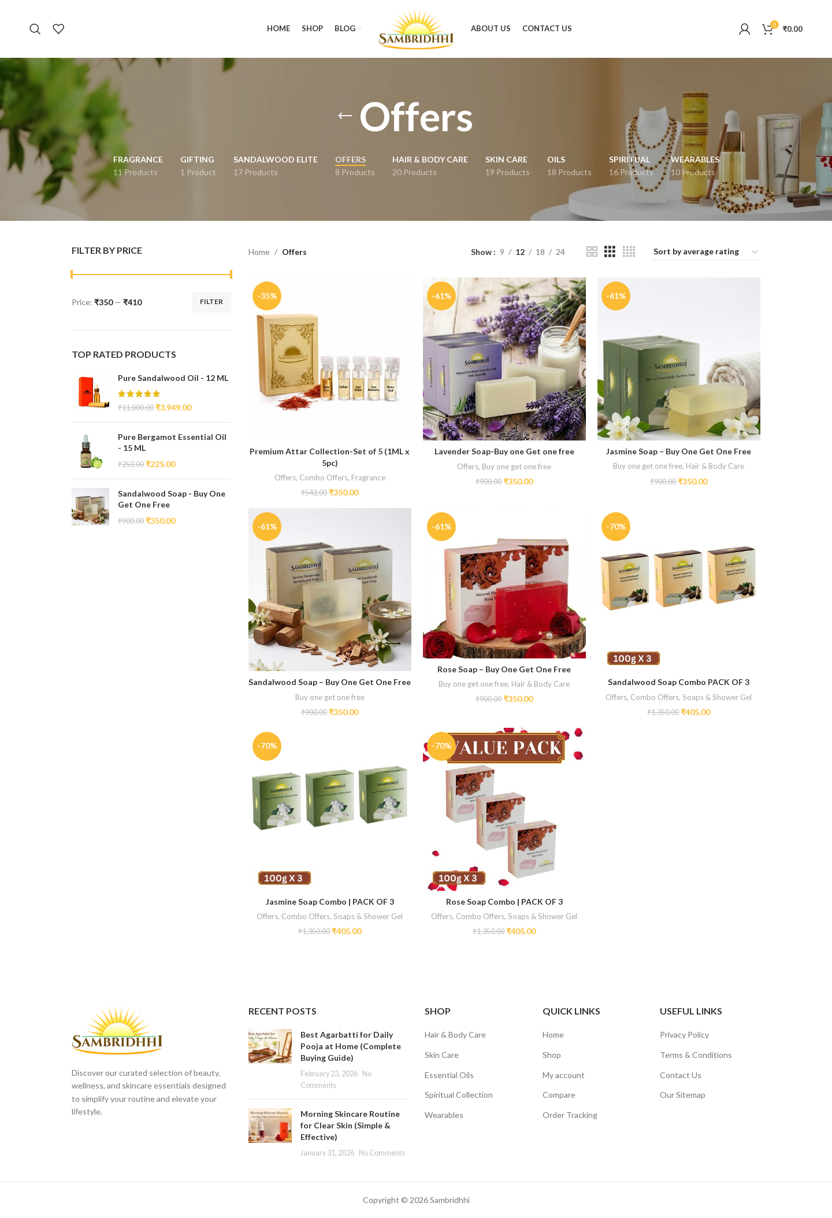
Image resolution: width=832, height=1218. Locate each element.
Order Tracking (570, 1115)
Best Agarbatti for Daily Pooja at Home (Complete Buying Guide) (350, 1046)
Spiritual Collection (459, 1094)
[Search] (35, 28)
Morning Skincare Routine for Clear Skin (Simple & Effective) (350, 1125)
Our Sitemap (682, 1094)
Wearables (444, 1115)
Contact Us (680, 1075)
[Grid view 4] (629, 252)
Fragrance (368, 477)
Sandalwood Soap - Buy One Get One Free (171, 499)
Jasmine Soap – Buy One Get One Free (678, 451)
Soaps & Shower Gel (717, 697)
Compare (559, 1094)
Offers (285, 477)
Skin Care (442, 1055)
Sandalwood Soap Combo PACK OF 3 (678, 682)
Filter (211, 301)
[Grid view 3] (609, 252)
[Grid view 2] (591, 252)
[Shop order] (706, 252)
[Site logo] (416, 28)
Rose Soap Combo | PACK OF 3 (504, 901)
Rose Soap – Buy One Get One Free (504, 669)
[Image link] (117, 1029)
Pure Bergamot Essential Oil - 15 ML (172, 442)
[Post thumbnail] (270, 1059)
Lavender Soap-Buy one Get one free (504, 451)
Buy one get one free (516, 466)
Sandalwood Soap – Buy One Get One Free (329, 682)
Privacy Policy (684, 1034)
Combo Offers (323, 477)
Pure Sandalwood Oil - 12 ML (173, 378)
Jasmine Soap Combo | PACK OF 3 (330, 901)
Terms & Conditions (696, 1055)
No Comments (382, 1153)
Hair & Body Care (715, 466)
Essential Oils (449, 1075)
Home (259, 252)
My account (564, 1075)
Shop (552, 1055)
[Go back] (344, 116)
